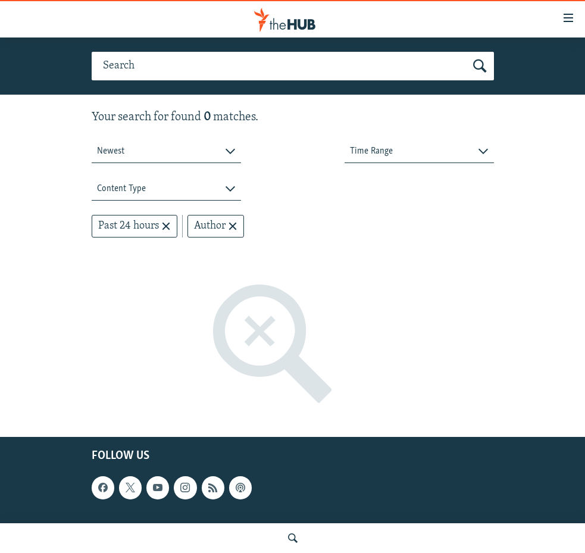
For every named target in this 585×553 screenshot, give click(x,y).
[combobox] (166, 151)
